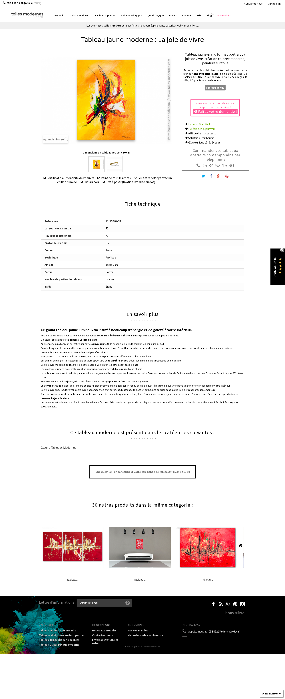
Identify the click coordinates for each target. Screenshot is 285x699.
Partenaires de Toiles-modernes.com (106, 667)
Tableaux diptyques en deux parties (61, 635)
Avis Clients (274, 266)
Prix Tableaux (47, 657)
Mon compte (136, 625)
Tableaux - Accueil (50, 676)
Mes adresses (136, 644)
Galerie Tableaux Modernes (58, 447)
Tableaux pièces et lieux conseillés (61, 671)
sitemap (97, 686)
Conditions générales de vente (105, 654)
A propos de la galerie (105, 660)
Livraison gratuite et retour (105, 641)
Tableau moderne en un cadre (57, 630)
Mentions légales (103, 648)
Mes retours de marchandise (145, 635)
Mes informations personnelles (147, 649)
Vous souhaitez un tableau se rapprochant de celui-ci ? (215, 108)
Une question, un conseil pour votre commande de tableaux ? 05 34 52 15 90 (142, 472)
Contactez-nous (253, 3)
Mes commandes (138, 630)
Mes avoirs (134, 640)
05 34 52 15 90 (215, 165)
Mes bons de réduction (142, 654)
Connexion (274, 3)
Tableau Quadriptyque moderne (59, 644)
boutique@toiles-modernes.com (215, 638)
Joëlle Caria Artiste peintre (104, 675)
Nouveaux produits (104, 630)
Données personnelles (106, 681)
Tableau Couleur (49, 662)
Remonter (271, 693)
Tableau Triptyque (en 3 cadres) (59, 640)
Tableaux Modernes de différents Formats (60, 651)
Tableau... (72, 579)
